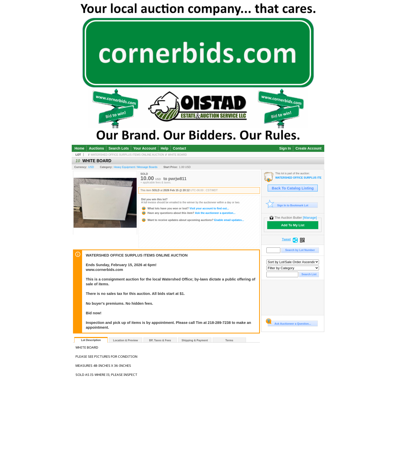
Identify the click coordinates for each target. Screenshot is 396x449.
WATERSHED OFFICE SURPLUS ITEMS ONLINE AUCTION (127, 154)
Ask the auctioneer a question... (188, 212)
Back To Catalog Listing (293, 188)
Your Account (144, 148)
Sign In (285, 148)
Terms (229, 340)
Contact (179, 148)
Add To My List (292, 225)
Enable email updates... (192, 219)
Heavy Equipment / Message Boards (135, 167)
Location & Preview (125, 340)
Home (79, 148)
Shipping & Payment (195, 340)
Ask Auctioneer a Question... (289, 323)
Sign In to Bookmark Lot (288, 205)
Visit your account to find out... (185, 208)
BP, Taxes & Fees (160, 340)
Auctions (96, 148)
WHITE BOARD (177, 154)
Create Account (308, 148)
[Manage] (310, 217)
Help (164, 148)
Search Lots (119, 148)
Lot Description (91, 340)
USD (91, 167)
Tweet (286, 239)
